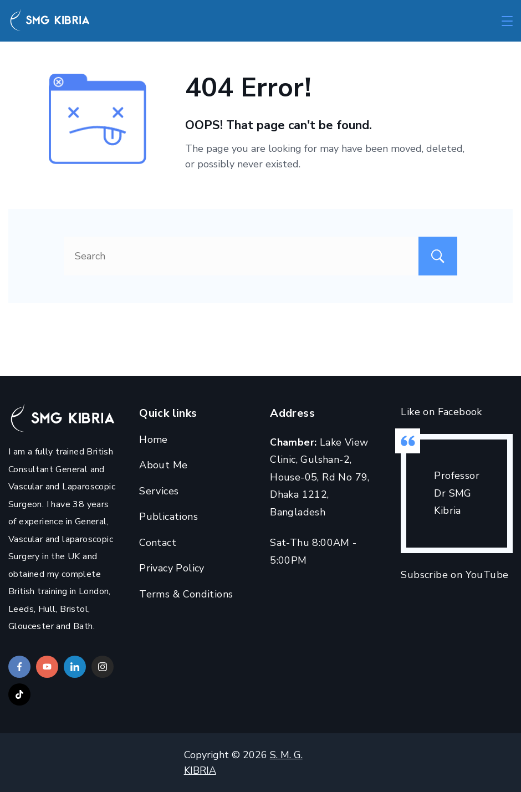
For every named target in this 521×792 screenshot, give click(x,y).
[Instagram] (102, 667)
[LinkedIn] (75, 667)
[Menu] (507, 21)
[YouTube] (47, 667)
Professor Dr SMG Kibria (456, 493)
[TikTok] (19, 694)
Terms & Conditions (186, 594)
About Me (163, 465)
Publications (168, 516)
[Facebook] (19, 667)
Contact (157, 542)
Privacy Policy (172, 568)
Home (153, 439)
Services (158, 491)
